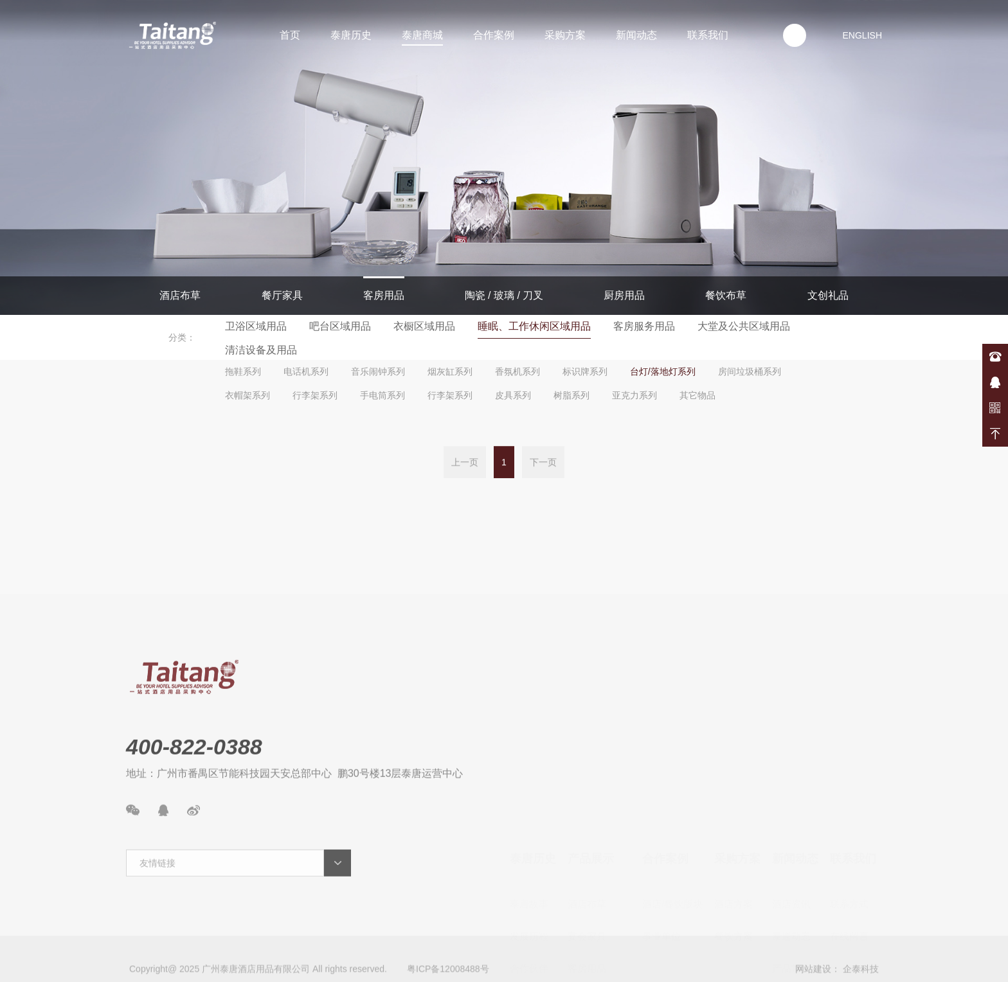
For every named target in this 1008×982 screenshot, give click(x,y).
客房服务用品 (644, 326)
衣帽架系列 (247, 395)
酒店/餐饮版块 (672, 811)
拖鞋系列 (243, 371)
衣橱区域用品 (424, 326)
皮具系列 (513, 395)
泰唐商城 (422, 35)
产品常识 (791, 875)
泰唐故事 (529, 811)
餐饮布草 (725, 295)
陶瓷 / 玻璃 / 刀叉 (504, 295)
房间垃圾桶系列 (749, 371)
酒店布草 (180, 295)
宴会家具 (587, 843)
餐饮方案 (733, 843)
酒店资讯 (791, 811)
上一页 (464, 464)
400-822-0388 (995, 357)
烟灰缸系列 (450, 371)
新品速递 (791, 907)
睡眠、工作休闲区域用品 (534, 326)
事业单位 (661, 843)
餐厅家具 (282, 295)
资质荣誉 (529, 907)
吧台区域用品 (340, 326)
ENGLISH (862, 35)
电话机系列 (306, 371)
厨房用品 (624, 295)
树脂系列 (572, 395)
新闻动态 (636, 35)
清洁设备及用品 (261, 349)
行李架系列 (315, 395)
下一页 (543, 464)
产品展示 (591, 766)
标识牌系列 (585, 371)
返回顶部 (995, 434)
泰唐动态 (791, 843)
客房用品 (383, 295)
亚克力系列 (634, 395)
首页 (290, 35)
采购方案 (565, 35)
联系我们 (707, 35)
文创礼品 (828, 295)
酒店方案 (733, 811)
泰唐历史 (351, 35)
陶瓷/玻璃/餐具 (599, 907)
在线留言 (849, 843)
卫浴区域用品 (256, 326)
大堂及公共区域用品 (744, 326)
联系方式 (849, 811)
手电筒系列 (382, 395)
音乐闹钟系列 (378, 371)
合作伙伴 (529, 875)
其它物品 (698, 395)
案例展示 (791, 939)
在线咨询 (995, 382)
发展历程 (529, 843)
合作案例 (493, 35)
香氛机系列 (517, 371)
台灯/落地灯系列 (663, 371)
